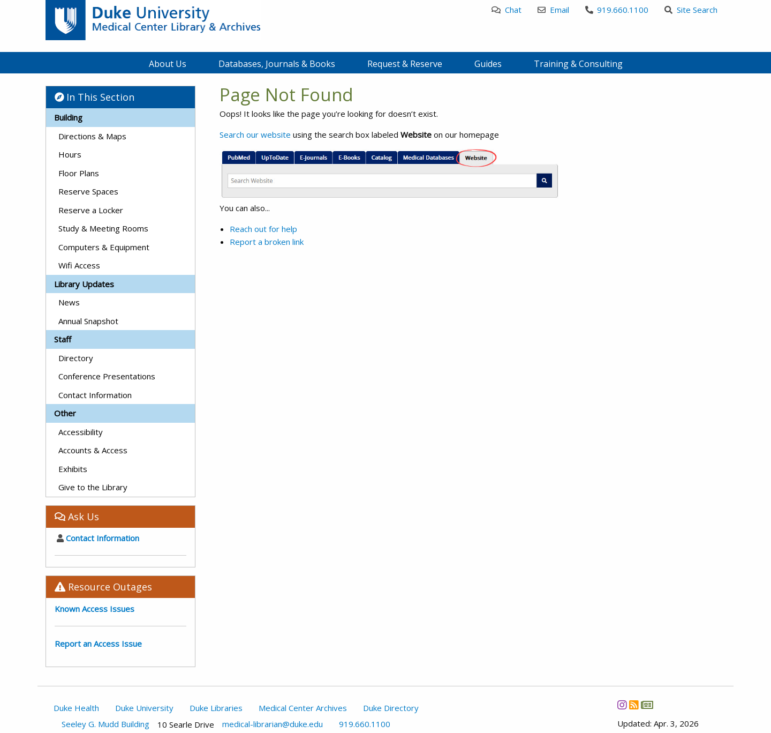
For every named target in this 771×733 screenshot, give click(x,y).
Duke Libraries (216, 707)
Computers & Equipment (103, 247)
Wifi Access (79, 265)
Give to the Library (92, 487)
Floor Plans (78, 173)
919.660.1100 (617, 9)
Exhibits (72, 468)
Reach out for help (263, 228)
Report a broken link (267, 241)
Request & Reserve (404, 64)
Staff (62, 339)
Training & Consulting (578, 64)
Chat (506, 9)
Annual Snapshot (88, 321)
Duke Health (76, 707)
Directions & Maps (92, 136)
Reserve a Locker (90, 210)
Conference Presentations (106, 376)
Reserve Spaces (88, 191)
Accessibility (80, 432)
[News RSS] (633, 705)
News (69, 302)
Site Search (690, 9)
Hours (69, 154)
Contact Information (95, 395)
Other (65, 413)
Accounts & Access (92, 450)
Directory (75, 358)
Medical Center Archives (303, 707)
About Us (167, 64)
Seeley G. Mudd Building (105, 724)
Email (553, 9)
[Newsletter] (647, 705)
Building (68, 117)
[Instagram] (621, 705)
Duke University (144, 707)
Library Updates (84, 284)
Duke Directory (391, 707)
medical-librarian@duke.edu (272, 724)
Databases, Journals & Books (276, 64)
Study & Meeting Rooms (103, 228)
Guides (488, 64)
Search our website (255, 134)
